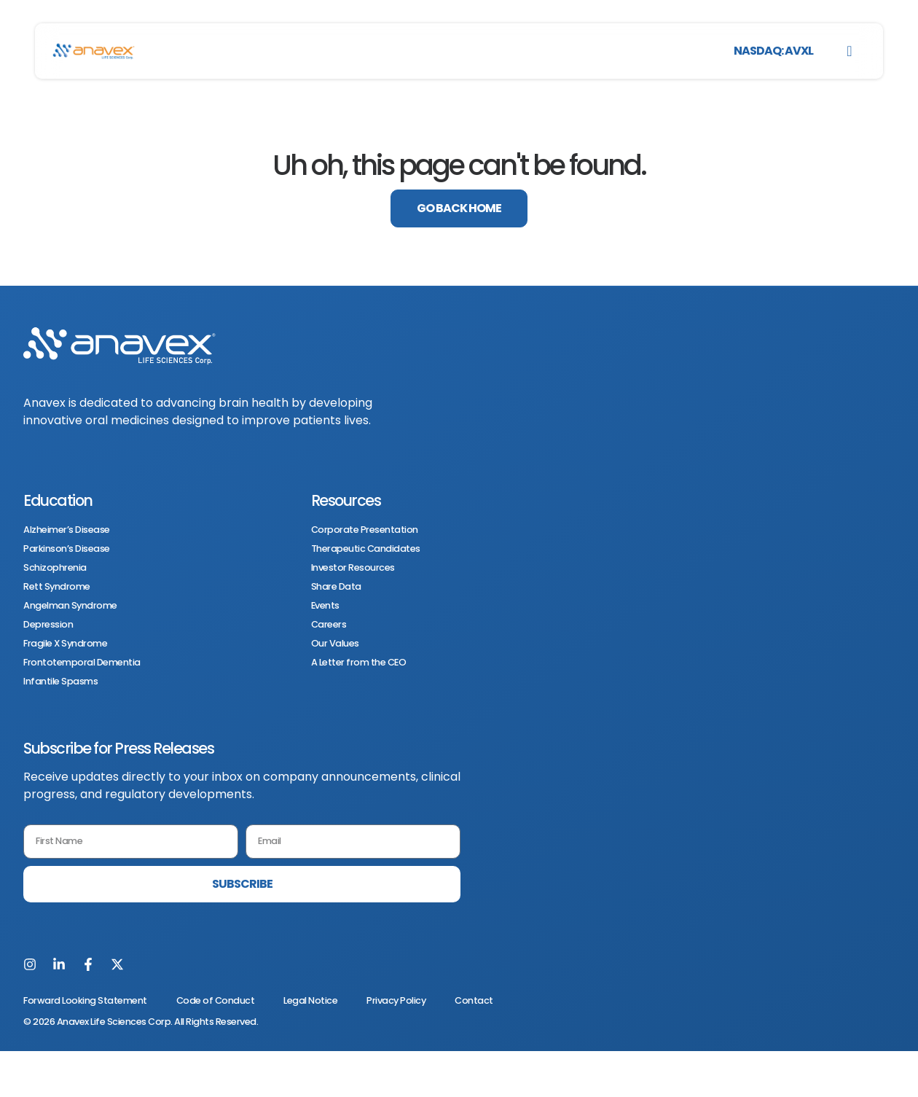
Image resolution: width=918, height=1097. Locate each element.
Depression (48, 625)
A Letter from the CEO (359, 662)
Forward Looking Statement (85, 1000)
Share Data (336, 587)
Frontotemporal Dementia (82, 662)
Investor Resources (353, 568)
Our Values (335, 643)
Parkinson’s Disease (66, 549)
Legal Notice (310, 1000)
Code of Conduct (215, 1000)
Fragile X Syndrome (65, 643)
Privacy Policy (395, 1000)
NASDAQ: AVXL (773, 50)
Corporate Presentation (364, 530)
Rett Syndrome (56, 587)
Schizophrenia (55, 568)
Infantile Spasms (60, 681)
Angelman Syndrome (70, 606)
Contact (474, 1000)
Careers (329, 625)
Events (325, 606)
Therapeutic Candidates (365, 549)
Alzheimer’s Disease (66, 530)
